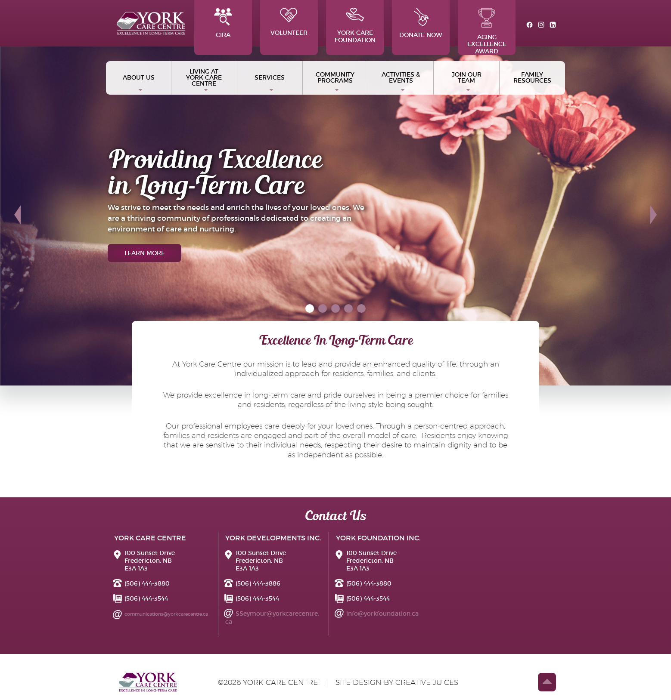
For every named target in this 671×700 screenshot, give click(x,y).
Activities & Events (401, 77)
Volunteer (289, 22)
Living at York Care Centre (204, 77)
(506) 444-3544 (146, 598)
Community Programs (335, 77)
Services (270, 77)
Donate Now (420, 23)
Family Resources (532, 77)
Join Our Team (467, 77)
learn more (144, 253)
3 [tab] (337, 309)
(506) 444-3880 (147, 583)
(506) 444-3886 (258, 583)
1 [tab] (310, 309)
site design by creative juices (397, 682)
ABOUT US (139, 77)
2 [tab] (324, 309)
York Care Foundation (355, 26)
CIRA (223, 23)
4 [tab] (350, 309)
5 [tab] (362, 309)
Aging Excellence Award (486, 31)
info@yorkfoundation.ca (382, 613)
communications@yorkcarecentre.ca (166, 614)
